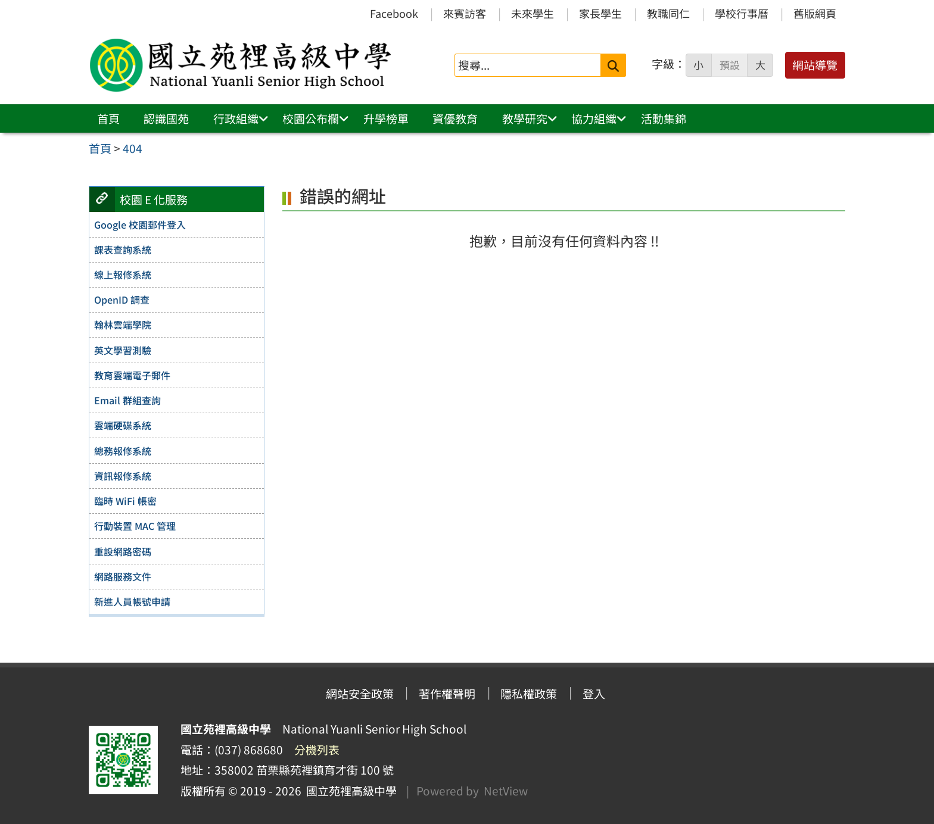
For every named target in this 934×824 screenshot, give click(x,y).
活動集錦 (663, 118)
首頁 (108, 118)
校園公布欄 (310, 118)
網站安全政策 (360, 693)
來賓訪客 (464, 13)
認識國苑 (166, 118)
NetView (506, 790)
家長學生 (600, 13)
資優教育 (455, 118)
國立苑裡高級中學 (349, 790)
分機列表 (317, 749)
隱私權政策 (528, 693)
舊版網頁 (814, 13)
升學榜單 (386, 118)
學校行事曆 (741, 13)
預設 (730, 65)
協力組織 (594, 118)
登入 (594, 693)
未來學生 (532, 13)
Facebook (394, 13)
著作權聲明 (447, 693)
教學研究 (524, 118)
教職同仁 (668, 13)
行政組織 (236, 118)
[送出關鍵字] (613, 65)
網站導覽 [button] (815, 65)
